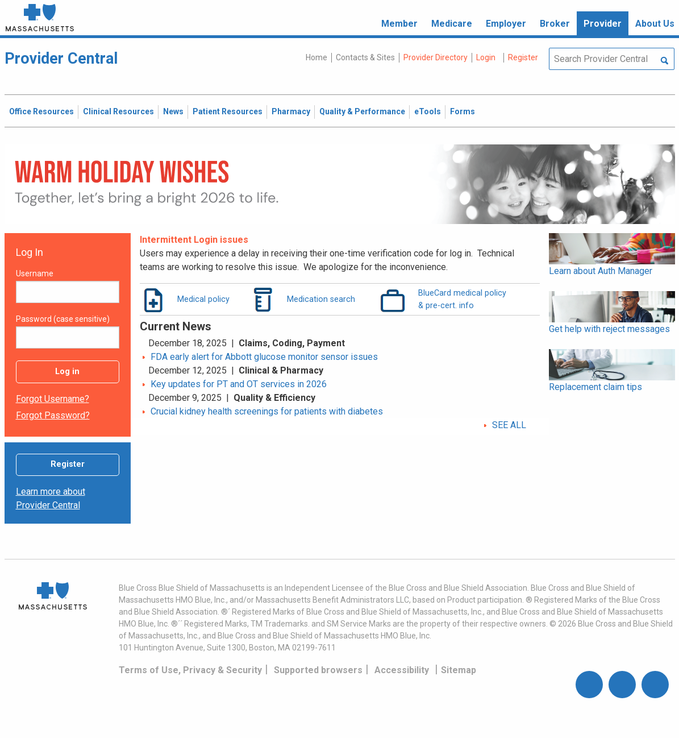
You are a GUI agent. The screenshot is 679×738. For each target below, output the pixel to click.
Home (316, 57)
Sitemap (458, 670)
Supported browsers (318, 670)
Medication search (321, 299)
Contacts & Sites (365, 57)
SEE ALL (509, 425)
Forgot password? (53, 415)
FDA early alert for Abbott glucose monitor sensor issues (264, 356)
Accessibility (401, 670)
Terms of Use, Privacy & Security (190, 670)
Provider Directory (435, 57)
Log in (67, 371)
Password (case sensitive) (63, 319)
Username (34, 273)
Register (68, 464)
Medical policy (203, 299)
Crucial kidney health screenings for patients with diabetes (267, 411)
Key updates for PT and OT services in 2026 (239, 384)
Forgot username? (52, 398)
